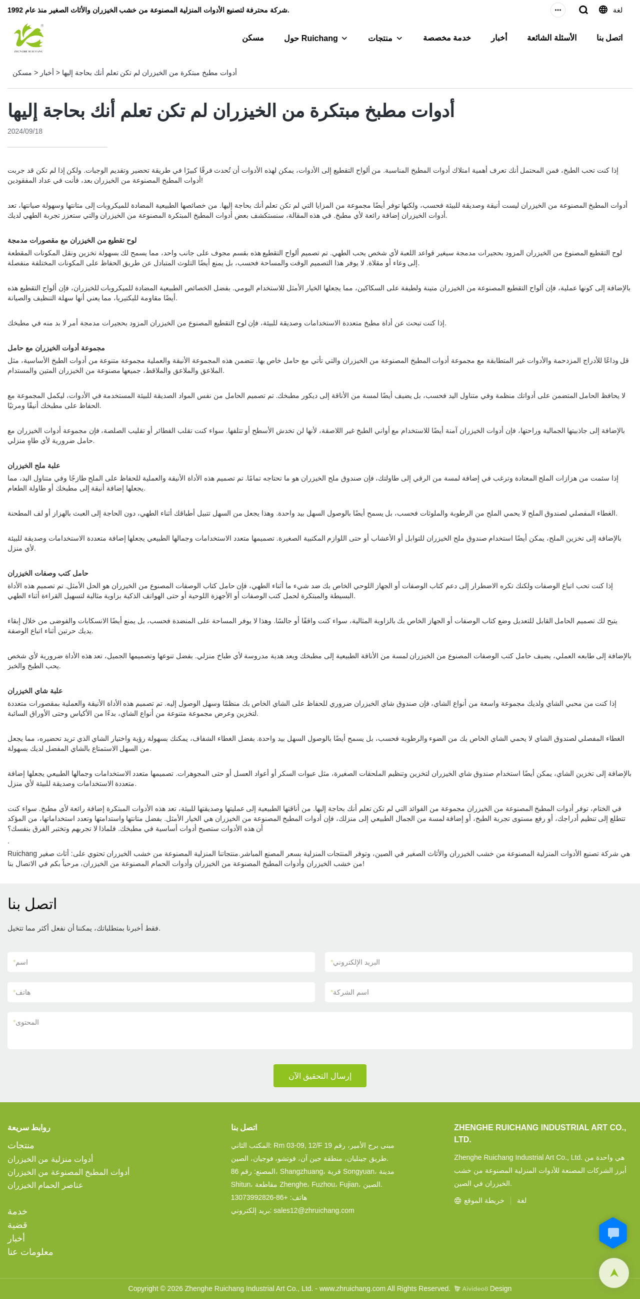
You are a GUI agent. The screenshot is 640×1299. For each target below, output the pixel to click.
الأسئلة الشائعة (551, 38)
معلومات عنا (31, 1252)
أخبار (499, 38)
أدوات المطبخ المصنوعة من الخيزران (69, 1172)
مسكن (253, 38)
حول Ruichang (311, 38)
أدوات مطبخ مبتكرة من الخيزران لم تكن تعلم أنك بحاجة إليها (149, 73)
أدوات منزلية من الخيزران (50, 1159)
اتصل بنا (609, 38)
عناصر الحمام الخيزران (46, 1185)
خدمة (18, 1211)
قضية (18, 1225)
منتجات (380, 38)
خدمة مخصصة (447, 38)
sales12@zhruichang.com (314, 1210)
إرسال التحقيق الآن (320, 1076)
